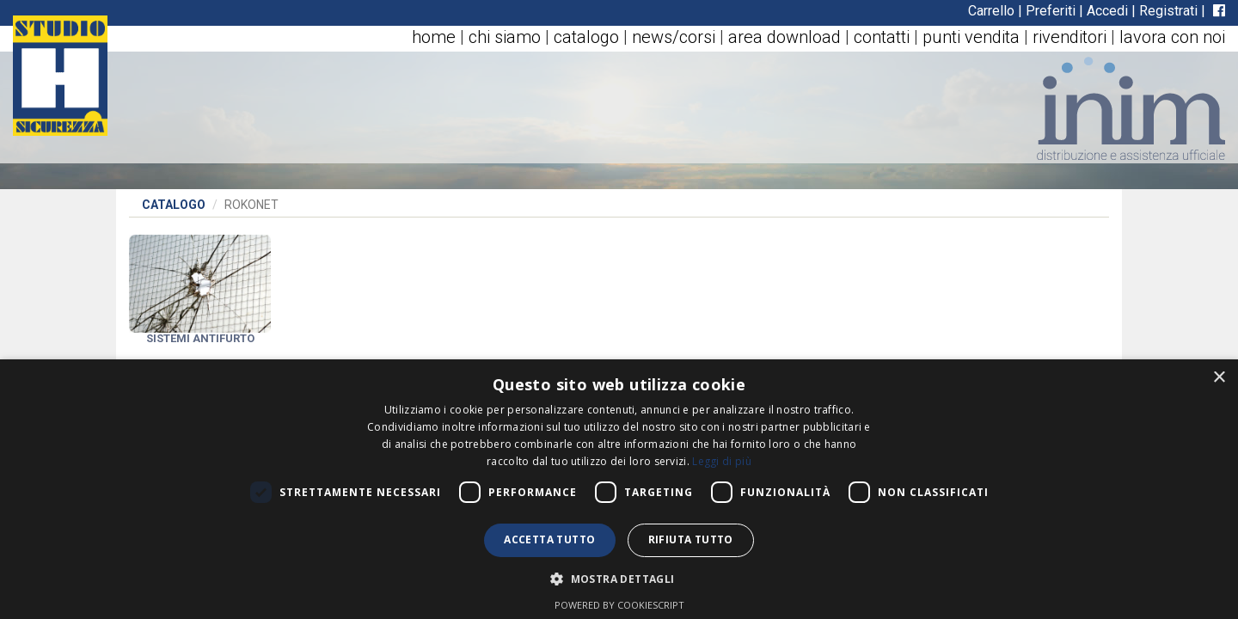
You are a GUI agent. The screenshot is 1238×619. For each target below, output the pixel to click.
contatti (882, 37)
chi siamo (505, 37)
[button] (618, 578)
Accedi (1107, 11)
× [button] (1218, 377)
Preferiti (1051, 11)
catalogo (586, 37)
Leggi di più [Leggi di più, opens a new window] (721, 461)
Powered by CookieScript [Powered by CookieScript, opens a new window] (619, 604)
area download (784, 37)
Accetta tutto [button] (549, 539)
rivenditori (1069, 37)
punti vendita (971, 37)
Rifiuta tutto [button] (690, 539)
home (434, 37)
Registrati (1168, 11)
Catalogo (173, 204)
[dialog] (619, 489)
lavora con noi (1172, 37)
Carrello (991, 11)
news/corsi (673, 37)
